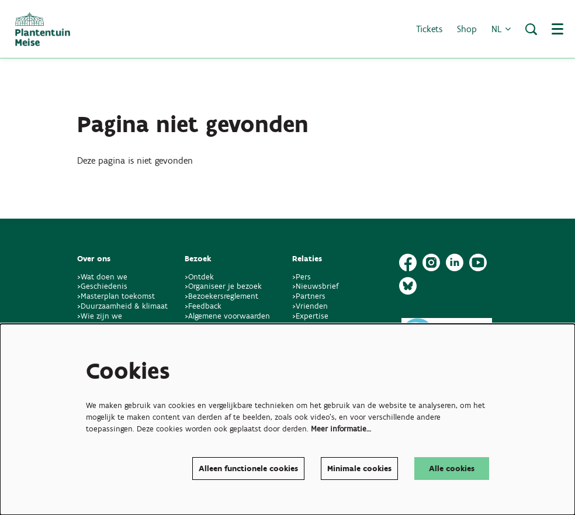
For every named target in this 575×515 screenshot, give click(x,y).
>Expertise (310, 316)
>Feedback (203, 306)
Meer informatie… (341, 429)
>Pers (302, 277)
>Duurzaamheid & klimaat (122, 306)
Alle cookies (451, 468)
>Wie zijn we (99, 316)
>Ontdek (199, 277)
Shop (467, 28)
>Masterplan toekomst (116, 296)
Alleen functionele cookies (248, 468)
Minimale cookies (359, 468)
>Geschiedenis (102, 286)
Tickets (429, 28)
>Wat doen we (102, 277)
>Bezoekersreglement (221, 296)
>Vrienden (310, 306)
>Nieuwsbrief (315, 286)
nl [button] (501, 29)
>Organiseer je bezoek (223, 286)
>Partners (308, 296)
